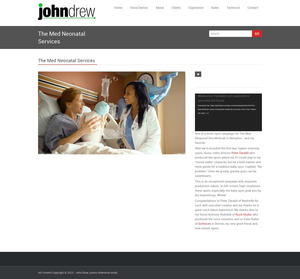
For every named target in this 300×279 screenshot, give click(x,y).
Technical (233, 8)
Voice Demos (139, 8)
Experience (196, 8)
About (160, 8)
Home (118, 8)
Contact (253, 8)
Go (257, 34)
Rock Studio (244, 214)
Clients (176, 8)
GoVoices (204, 223)
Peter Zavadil (240, 153)
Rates (215, 8)
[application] (228, 112)
